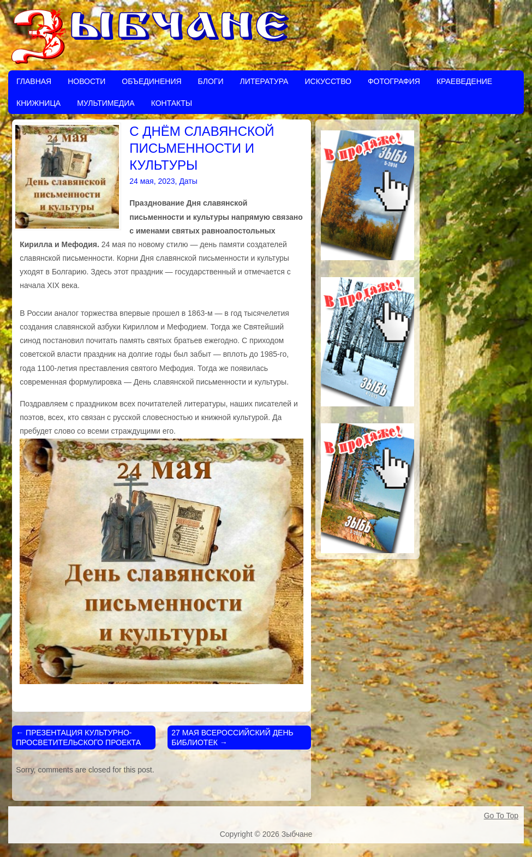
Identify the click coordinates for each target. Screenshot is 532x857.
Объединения (151, 81)
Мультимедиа (106, 103)
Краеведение (464, 81)
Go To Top (501, 815)
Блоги (211, 81)
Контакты (172, 103)
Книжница (38, 103)
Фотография (394, 81)
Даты (188, 181)
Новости (86, 81)
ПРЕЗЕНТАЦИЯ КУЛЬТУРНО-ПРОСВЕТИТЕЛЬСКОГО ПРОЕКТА (78, 737)
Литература (264, 81)
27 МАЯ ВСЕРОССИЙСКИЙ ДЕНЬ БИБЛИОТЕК (232, 737)
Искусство (327, 81)
